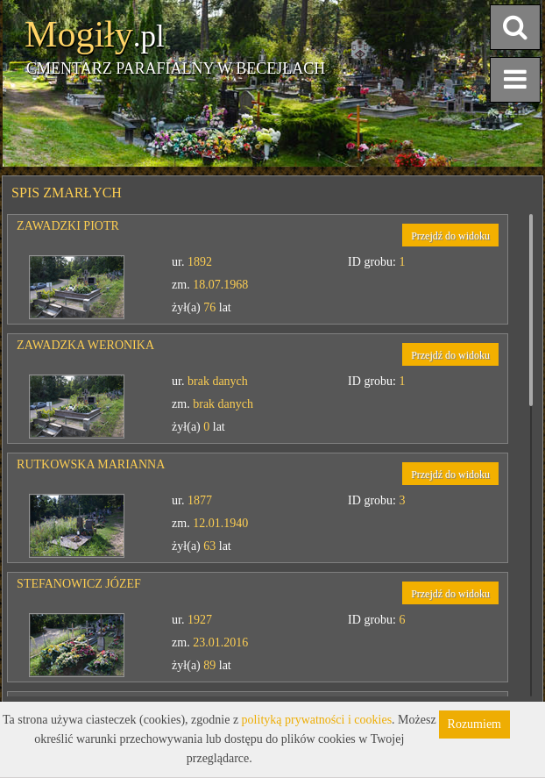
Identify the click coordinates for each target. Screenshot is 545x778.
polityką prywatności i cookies (317, 719)
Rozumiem (474, 724)
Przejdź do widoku (450, 236)
